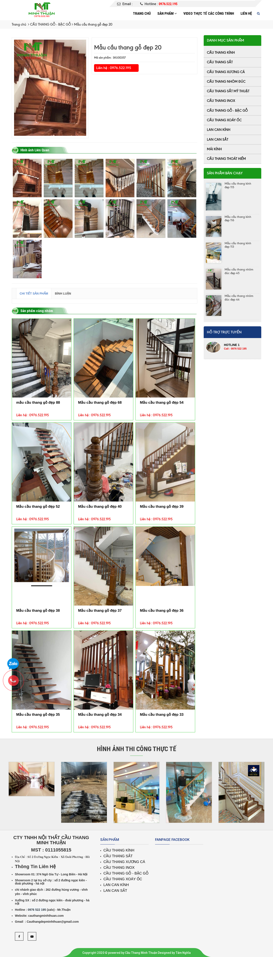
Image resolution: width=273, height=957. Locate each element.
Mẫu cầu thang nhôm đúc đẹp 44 (239, 297)
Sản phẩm (167, 13)
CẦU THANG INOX (221, 101)
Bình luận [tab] (63, 293)
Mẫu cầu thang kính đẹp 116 (238, 218)
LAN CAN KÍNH (218, 130)
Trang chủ (142, 13)
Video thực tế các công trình (208, 13)
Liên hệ (246, 13)
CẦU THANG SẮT (220, 62)
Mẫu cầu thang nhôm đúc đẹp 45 (239, 271)
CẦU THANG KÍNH (221, 53)
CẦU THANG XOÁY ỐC (224, 120)
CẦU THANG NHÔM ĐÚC (226, 82)
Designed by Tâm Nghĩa (174, 953)
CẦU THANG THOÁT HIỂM (226, 159)
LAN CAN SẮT (217, 139)
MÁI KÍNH (214, 149)
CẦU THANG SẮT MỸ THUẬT (228, 91)
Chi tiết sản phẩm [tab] (34, 293)
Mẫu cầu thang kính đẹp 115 (238, 185)
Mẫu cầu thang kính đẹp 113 (238, 245)
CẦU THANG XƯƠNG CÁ (226, 72)
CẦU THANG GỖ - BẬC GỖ (50, 24)
